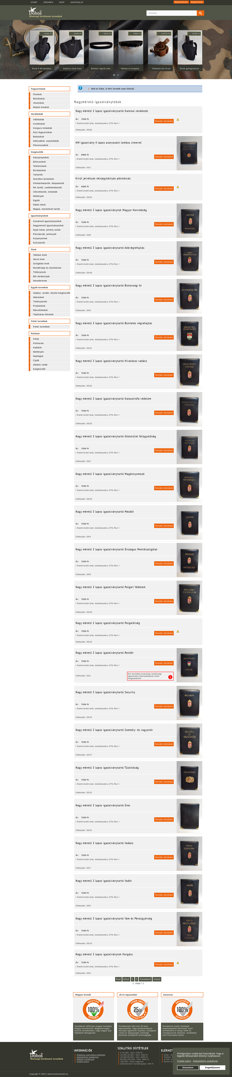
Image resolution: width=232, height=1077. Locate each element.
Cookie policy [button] (184, 1061)
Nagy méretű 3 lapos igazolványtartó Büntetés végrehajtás (114, 323)
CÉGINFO (48, 2)
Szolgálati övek (41, 263)
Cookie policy (83, 1062)
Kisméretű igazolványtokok (47, 221)
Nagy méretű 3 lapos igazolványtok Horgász (104, 954)
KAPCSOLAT (77, 2)
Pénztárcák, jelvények (44, 234)
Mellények (38, 196)
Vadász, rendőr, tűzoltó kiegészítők (51, 293)
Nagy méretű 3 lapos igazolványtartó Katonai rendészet (112, 111)
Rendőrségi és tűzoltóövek (47, 268)
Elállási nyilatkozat (85, 1059)
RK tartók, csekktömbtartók (47, 187)
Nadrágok (38, 356)
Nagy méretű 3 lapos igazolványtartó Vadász (104, 843)
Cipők (36, 360)
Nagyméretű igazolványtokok (48, 225)
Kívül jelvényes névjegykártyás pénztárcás (103, 178)
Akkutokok (38, 297)
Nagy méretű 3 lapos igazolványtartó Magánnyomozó (110, 474)
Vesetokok (38, 103)
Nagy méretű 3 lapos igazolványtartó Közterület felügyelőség (116, 436)
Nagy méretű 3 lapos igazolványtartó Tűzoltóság (107, 768)
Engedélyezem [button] (212, 1067)
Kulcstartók (39, 243)
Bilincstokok (39, 162)
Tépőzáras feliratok (43, 314)
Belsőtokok (39, 98)
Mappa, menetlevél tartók (46, 209)
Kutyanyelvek (40, 238)
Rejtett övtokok (41, 107)
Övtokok (37, 94)
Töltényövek (39, 272)
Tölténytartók (40, 301)
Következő (145, 979)
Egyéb (36, 200)
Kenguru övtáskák (42, 128)
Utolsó (157, 979)
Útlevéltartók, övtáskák (45, 192)
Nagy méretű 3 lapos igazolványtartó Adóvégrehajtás (110, 248)
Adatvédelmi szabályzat (88, 1057)
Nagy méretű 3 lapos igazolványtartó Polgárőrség (108, 623)
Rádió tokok (39, 205)
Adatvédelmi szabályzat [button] (205, 1061)
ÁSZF (62, 2)
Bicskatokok (39, 170)
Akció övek (39, 259)
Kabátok (37, 347)
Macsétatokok (40, 310)
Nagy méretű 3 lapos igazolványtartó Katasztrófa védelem (113, 399)
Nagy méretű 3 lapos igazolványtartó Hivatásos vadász (111, 361)
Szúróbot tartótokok (43, 179)
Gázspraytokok (41, 157)
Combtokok (39, 124)
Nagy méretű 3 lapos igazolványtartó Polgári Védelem (111, 587)
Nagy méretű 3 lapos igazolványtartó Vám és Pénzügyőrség (114, 918)
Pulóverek (38, 343)
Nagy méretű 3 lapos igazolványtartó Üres (103, 805)
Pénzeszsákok (40, 145)
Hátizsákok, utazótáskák (46, 141)
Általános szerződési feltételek (91, 1055)
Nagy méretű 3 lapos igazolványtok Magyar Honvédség (111, 210)
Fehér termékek (41, 327)
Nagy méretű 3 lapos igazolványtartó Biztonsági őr (109, 285)
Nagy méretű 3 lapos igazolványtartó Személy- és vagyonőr (114, 730)
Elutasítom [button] (187, 1067)
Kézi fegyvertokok (42, 132)
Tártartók (38, 174)
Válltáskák (38, 119)
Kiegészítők (39, 369)
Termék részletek (164, 121)
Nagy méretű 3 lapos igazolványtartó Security (105, 692)
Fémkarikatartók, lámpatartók (48, 183)
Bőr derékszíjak (41, 276)
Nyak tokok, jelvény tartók (47, 230)
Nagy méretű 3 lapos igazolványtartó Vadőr (104, 881)
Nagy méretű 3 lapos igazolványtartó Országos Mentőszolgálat (117, 549)
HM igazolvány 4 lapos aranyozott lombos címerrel (109, 142)
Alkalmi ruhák (40, 365)
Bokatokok (38, 136)
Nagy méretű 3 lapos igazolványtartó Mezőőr (105, 512)
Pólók (36, 339)
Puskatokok (39, 306)
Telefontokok (40, 166)
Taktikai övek (40, 255)
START (34, 2)
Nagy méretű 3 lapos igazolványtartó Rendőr (105, 653)
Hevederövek (40, 281)
